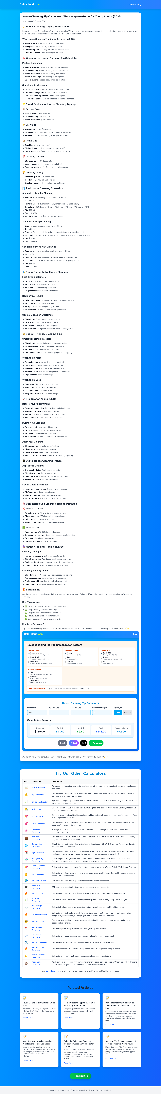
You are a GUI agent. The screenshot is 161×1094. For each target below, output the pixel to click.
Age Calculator (38, 852)
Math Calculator (38, 787)
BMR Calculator (38, 893)
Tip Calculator (38, 795)
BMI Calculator (38, 874)
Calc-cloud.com (52, 971)
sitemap (61, 1090)
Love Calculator (38, 824)
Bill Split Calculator (40, 802)
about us (53, 1090)
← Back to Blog (80, 1076)
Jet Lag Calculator (39, 942)
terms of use (70, 1090)
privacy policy (81, 1090)
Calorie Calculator (39, 914)
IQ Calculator (37, 809)
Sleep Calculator (39, 921)
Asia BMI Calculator (40, 881)
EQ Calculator (37, 816)
